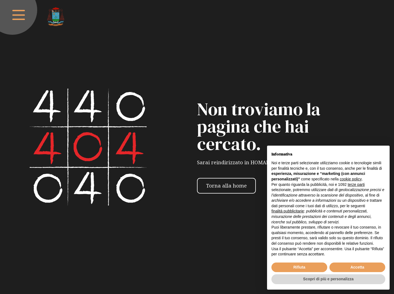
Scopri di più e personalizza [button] (328, 279)
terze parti (356, 184)
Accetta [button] (357, 267)
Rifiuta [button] (299, 267)
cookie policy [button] (351, 179)
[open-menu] (18, 14)
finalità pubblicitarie (287, 211)
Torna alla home (226, 185)
